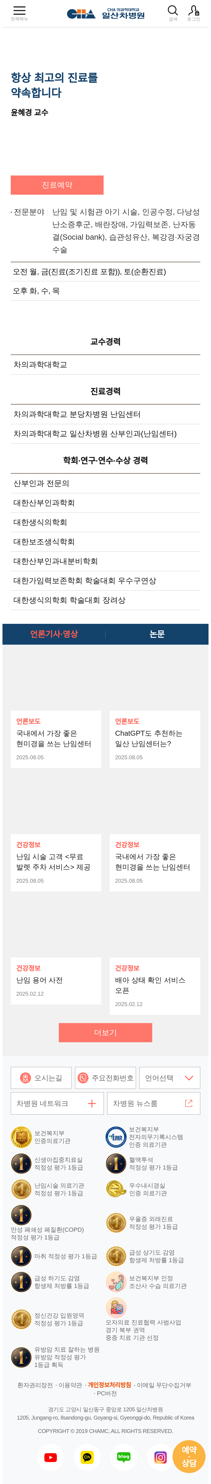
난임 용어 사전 (39, 980)
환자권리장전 (35, 1385)
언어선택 (159, 1078)
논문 (157, 634)
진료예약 (57, 185)
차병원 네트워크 (42, 1103)
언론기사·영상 (54, 634)
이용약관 (70, 1385)
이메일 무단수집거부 (164, 1385)
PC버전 (107, 1393)
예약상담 (189, 1457)
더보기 (105, 1032)
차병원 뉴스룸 (135, 1103)
